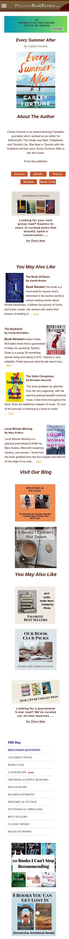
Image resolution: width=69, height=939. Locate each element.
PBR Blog (14, 742)
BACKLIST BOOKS (20, 831)
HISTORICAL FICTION (22, 801)
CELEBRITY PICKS (20, 757)
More (36, 314)
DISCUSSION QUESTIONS (24, 750)
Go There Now (35, 240)
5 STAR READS (21, 772)
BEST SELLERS (17, 816)
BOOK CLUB (16, 764)
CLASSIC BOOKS (18, 824)
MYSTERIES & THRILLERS (25, 809)
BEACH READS (17, 787)
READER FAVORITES (21, 794)
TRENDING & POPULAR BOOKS (28, 779)
